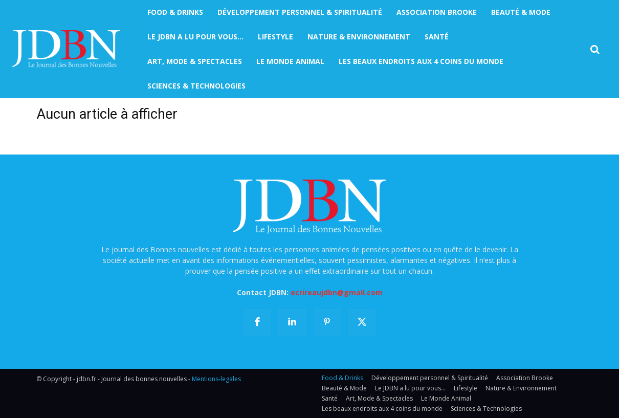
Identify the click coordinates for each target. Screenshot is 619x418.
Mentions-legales (216, 379)
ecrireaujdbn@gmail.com (337, 292)
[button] (595, 49)
